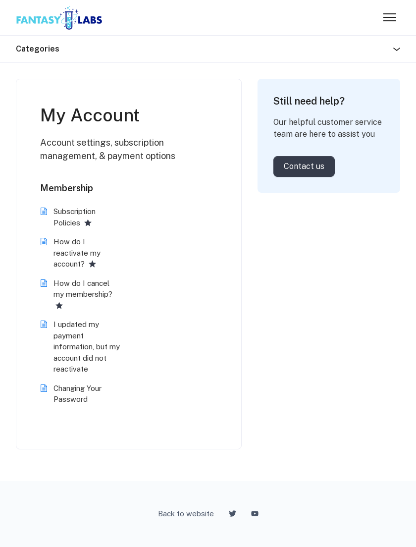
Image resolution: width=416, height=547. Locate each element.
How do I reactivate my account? (77, 252)
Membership (66, 188)
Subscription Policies (74, 217)
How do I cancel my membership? (82, 289)
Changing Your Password (77, 394)
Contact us (304, 166)
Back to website (186, 513)
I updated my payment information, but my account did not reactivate (86, 346)
